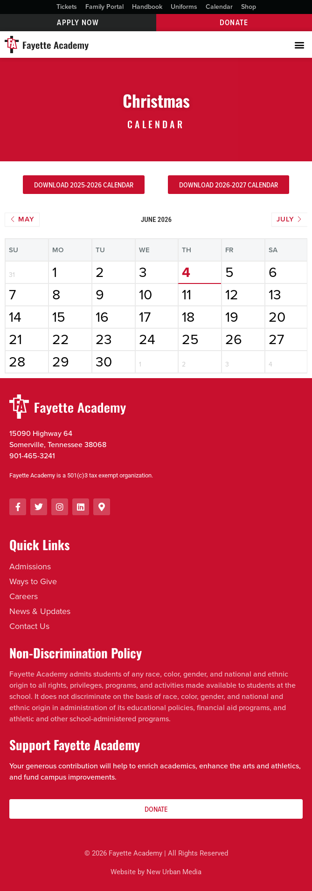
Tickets (66, 7)
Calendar (219, 7)
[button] (299, 44)
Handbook (147, 7)
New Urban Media (173, 872)
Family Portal (104, 7)
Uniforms (184, 7)
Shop (248, 7)
